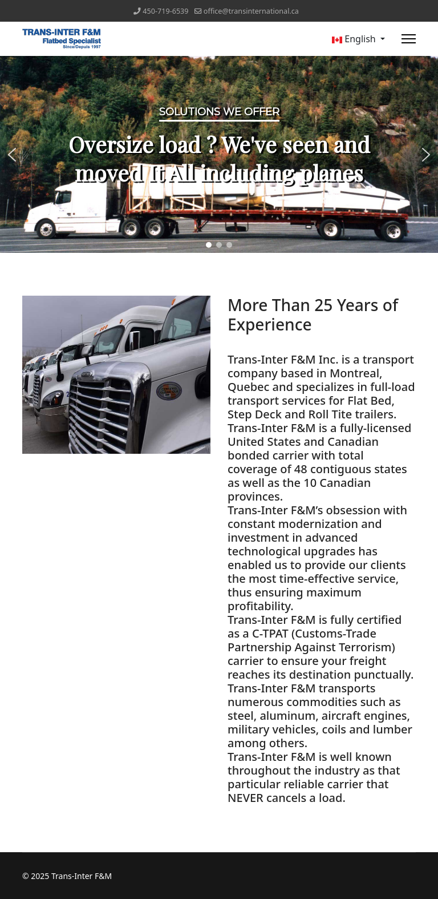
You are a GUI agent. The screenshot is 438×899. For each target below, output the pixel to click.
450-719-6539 (165, 11)
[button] (12, 155)
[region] (219, 154)
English (354, 39)
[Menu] (409, 39)
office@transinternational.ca (251, 11)
